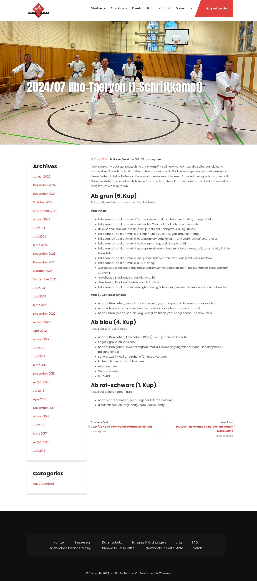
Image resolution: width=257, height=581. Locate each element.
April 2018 (39, 399)
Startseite (98, 8)
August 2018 (41, 382)
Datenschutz (112, 542)
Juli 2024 (39, 228)
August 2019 (41, 339)
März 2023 (40, 305)
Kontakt (164, 8)
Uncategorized (153, 159)
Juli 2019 (38, 348)
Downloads (184, 8)
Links (178, 542)
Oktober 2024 (43, 202)
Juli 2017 (38, 425)
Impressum (83, 542)
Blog (150, 8)
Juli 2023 (39, 288)
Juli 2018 (38, 391)
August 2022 (41, 322)
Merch (197, 548)
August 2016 (41, 442)
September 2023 (45, 279)
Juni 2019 (39, 356)
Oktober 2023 (42, 271)
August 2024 (41, 219)
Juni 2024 (39, 236)
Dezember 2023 (44, 254)
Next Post (197, 427)
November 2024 (44, 194)
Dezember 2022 (44, 314)
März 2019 (40, 365)
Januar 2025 (41, 177)
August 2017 (41, 416)
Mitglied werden (216, 8)
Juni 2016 (39, 451)
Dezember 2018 (44, 374)
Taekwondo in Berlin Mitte (163, 548)
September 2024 (45, 211)
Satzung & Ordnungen (148, 542)
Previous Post (126, 425)
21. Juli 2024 (100, 159)
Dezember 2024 (44, 185)
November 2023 (44, 262)
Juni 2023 (39, 296)
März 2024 (40, 245)
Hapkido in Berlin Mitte (117, 548)
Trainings (119, 8)
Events (137, 8)
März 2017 (40, 433)
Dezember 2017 (44, 408)
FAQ (195, 542)
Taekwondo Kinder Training (70, 548)
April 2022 (40, 331)
